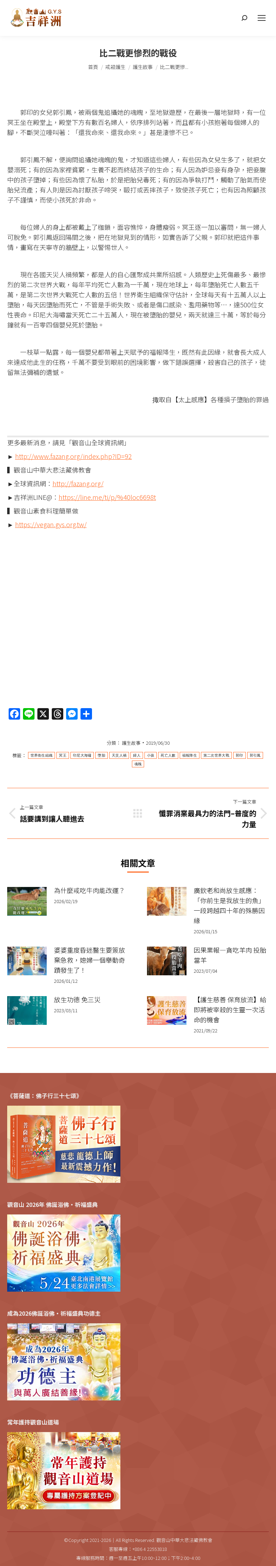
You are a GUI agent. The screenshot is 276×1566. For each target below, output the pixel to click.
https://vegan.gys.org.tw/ (51, 524)
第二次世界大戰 (216, 755)
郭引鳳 (255, 755)
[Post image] (27, 901)
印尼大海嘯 (82, 755)
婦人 (137, 755)
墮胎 (101, 755)
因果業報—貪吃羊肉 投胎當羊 (230, 955)
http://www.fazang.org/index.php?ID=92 (73, 456)
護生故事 (131, 742)
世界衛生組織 (42, 755)
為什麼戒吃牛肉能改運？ (89, 890)
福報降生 (189, 755)
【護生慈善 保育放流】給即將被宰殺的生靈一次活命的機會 (230, 1009)
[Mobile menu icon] (261, 18)
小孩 (151, 755)
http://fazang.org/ (78, 483)
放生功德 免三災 (77, 999)
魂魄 (138, 764)
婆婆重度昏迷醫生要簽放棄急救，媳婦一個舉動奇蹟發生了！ (89, 960)
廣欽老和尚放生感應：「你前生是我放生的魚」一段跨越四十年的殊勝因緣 (229, 905)
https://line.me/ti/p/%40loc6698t (107, 497)
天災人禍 (119, 755)
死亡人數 (168, 755)
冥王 (62, 755)
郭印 (239, 755)
